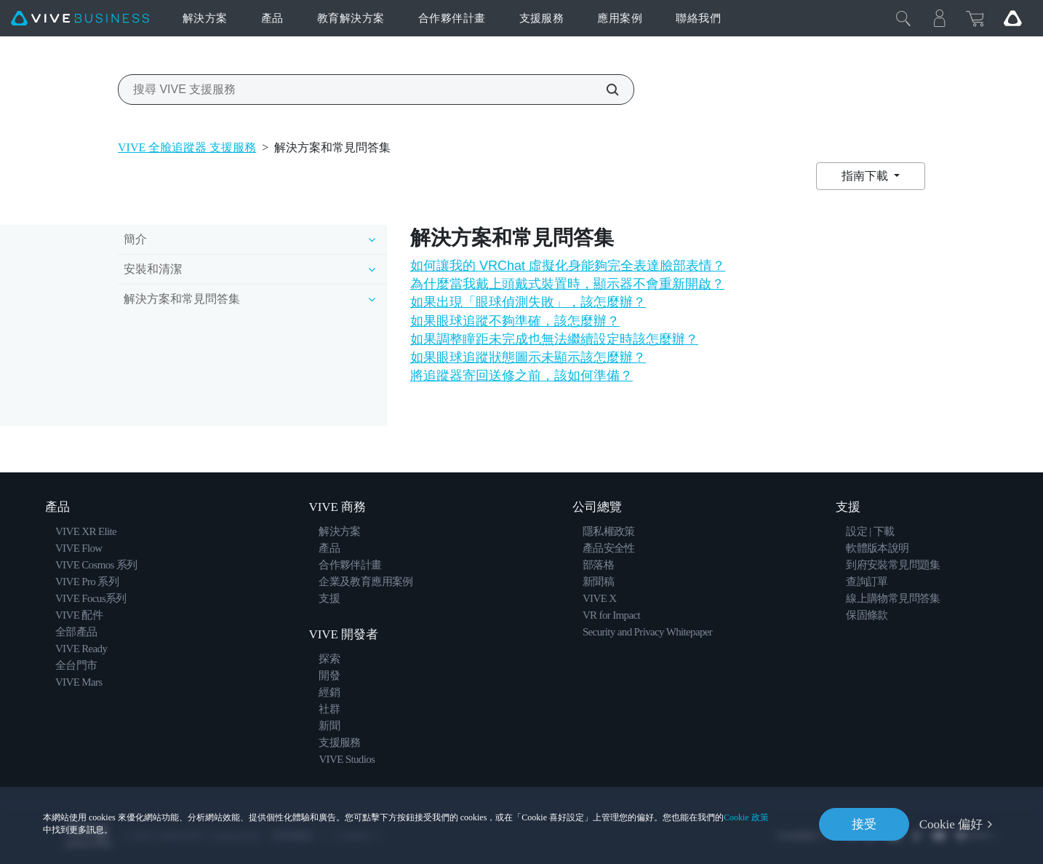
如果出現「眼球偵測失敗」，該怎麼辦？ (528, 302)
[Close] (903, 18)
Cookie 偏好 (951, 824)
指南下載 (866, 176)
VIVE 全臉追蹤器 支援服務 (187, 147)
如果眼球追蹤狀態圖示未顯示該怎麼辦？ (528, 357)
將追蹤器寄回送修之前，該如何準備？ (521, 375)
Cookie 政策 (746, 817)
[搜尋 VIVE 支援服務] (604, 89)
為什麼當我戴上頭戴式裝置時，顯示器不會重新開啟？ (567, 284)
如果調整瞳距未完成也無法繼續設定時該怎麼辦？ (554, 339)
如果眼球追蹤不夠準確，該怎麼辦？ (515, 321)
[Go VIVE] (1012, 18)
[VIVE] (80, 18)
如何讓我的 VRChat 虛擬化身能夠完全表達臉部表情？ (567, 265)
